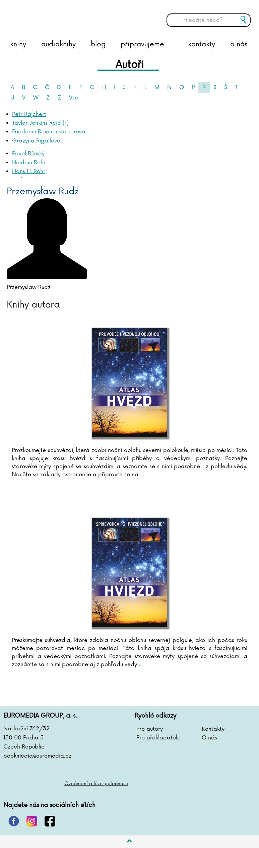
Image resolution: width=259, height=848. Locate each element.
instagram (31, 821)
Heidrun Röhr (29, 162)
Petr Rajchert (29, 114)
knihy (18, 44)
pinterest (13, 821)
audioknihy (58, 44)
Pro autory (149, 729)
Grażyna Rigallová (36, 140)
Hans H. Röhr (28, 171)
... (141, 474)
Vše (73, 97)
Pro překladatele (158, 737)
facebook (50, 821)
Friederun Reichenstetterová (48, 131)
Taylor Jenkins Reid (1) (40, 123)
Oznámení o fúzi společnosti (96, 783)
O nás (209, 737)
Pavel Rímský (28, 153)
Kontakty (213, 729)
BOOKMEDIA (72, 15)
